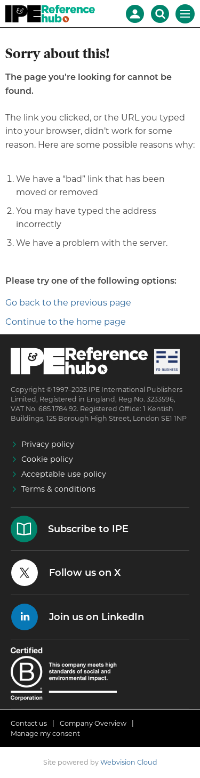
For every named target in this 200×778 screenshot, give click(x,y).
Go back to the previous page (68, 303)
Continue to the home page (65, 322)
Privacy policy (47, 444)
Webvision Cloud (128, 762)
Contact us (29, 723)
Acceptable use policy (63, 474)
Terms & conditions (58, 489)
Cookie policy (47, 459)
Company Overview (93, 723)
